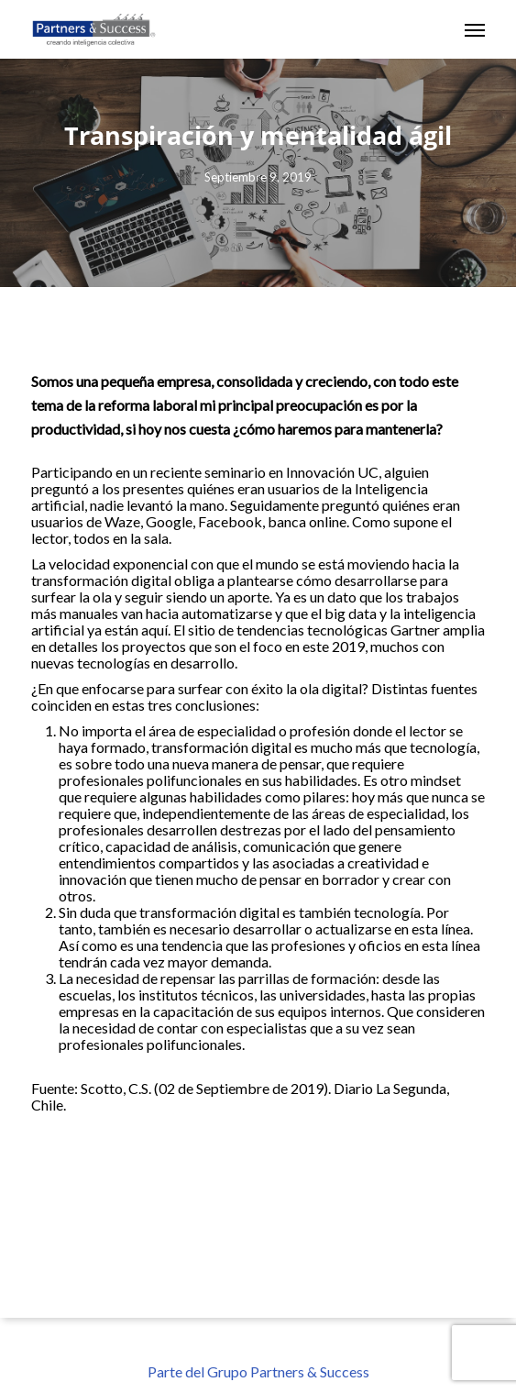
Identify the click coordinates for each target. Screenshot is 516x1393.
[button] (475, 29)
